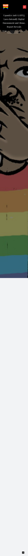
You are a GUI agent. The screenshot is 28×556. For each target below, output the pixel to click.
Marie (6, 31)
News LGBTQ (15, 33)
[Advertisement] (14, 293)
